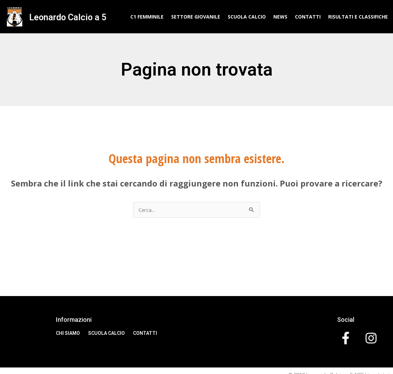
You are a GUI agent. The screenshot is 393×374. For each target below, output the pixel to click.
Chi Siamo (68, 334)
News (280, 16)
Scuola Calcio (247, 16)
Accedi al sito (376, 366)
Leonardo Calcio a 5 (66, 16)
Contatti (308, 16)
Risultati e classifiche (358, 16)
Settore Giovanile (195, 16)
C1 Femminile (147, 16)
